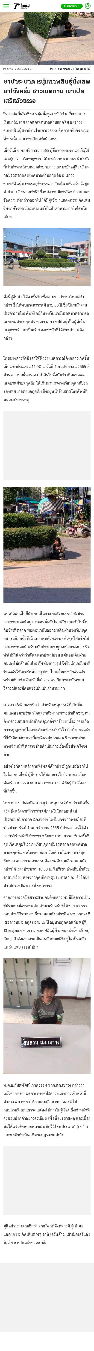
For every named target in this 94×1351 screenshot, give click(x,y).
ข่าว (52, 69)
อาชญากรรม (65, 69)
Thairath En (72, 6)
